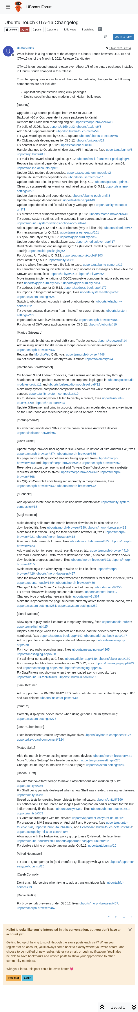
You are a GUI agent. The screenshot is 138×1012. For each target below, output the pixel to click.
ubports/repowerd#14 (112, 340)
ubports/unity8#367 (86, 596)
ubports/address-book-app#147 (105, 635)
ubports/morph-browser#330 (66, 527)
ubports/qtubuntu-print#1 (112, 182)
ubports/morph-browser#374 (36, 453)
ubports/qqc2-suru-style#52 (78, 237)
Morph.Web (42, 354)
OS (24, 29)
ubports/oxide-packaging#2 (46, 251)
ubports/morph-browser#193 (90, 559)
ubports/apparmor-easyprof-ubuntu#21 (98, 818)
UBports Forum (39, 7)
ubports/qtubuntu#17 (31, 154)
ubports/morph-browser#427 (55, 573)
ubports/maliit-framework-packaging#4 (103, 159)
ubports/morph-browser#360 (61, 463)
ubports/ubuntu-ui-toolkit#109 (37, 677)
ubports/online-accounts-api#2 (37, 168)
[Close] (130, 930)
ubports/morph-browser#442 (76, 486)
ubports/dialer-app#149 (81, 658)
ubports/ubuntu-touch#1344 (35, 582)
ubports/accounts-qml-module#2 (89, 172)
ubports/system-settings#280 (105, 765)
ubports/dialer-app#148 (79, 200)
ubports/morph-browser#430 (75, 582)
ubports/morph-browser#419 (93, 122)
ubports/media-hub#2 (116, 622)
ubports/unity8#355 (61, 260)
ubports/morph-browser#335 (89, 541)
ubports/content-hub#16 (76, 145)
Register (13, 977)
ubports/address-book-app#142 (61, 635)
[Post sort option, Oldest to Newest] (105, 37)
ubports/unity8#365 (30, 795)
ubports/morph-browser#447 (36, 350)
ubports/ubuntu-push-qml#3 (91, 195)
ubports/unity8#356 (30, 785)
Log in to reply (123, 36)
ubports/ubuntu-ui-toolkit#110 (78, 677)
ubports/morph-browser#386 (76, 453)
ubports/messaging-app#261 (79, 232)
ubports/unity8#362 (91, 274)
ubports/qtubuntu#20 (102, 845)
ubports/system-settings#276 (100, 760)
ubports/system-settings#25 (35, 297)
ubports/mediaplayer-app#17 (95, 241)
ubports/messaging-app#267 (83, 668)
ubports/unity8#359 (69, 808)
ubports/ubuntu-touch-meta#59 (77, 131)
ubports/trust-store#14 (50, 403)
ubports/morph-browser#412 (106, 527)
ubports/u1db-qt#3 (89, 126)
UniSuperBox (25, 48)
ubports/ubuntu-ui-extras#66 (98, 136)
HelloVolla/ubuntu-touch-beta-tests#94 (106, 827)
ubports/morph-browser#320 (79, 472)
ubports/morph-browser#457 (99, 903)
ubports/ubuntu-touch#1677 (53, 827)
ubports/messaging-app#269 (42, 668)
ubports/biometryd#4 (99, 359)
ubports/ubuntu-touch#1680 (35, 841)
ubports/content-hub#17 (101, 592)
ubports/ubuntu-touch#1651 (110, 808)
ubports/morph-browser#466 (98, 320)
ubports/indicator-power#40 (59, 698)
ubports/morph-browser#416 (109, 550)
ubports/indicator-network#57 (37, 433)
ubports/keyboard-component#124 (40, 739)
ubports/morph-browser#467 (36, 908)
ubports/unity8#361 (63, 274)
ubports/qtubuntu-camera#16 (102, 264)
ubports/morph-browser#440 (36, 486)
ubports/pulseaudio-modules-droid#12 (74, 384)
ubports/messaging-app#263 (114, 663)
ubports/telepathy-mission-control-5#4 (42, 831)
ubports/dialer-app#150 (114, 658)
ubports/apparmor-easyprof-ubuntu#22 (82, 841)
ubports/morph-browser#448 (85, 354)
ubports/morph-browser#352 (101, 463)
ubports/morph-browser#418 (55, 536)
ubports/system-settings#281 (36, 605)
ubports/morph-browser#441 (112, 755)
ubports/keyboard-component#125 (107, 735)
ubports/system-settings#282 (77, 605)
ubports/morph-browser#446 (108, 214)
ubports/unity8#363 (30, 813)
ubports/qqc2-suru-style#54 (81, 283)
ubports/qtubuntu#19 (103, 324)
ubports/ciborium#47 (118, 228)
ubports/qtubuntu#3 (119, 149)
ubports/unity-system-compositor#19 (53, 393)
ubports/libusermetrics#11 (86, 177)
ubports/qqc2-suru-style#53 (43, 283)
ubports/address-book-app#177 (85, 287)
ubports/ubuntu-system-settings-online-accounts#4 (51, 223)
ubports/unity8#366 (110, 799)
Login (27, 977)
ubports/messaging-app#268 (36, 654)
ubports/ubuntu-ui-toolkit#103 (83, 255)
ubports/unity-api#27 (90, 140)
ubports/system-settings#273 (36, 718)
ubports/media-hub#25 (32, 626)
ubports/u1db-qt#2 (62, 126)
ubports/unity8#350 (108, 587)
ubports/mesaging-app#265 (90, 649)
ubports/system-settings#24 (99, 292)
